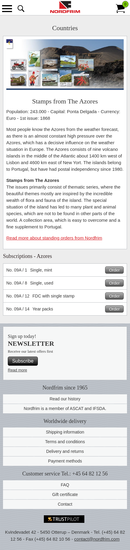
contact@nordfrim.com (96, 539)
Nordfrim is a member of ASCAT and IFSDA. (65, 408)
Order (114, 270)
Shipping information (65, 432)
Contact (65, 504)
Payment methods (65, 461)
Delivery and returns (65, 451)
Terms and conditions (65, 441)
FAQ (65, 484)
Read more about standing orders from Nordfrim (54, 237)
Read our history (65, 398)
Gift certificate (65, 494)
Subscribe (22, 361)
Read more (17, 370)
